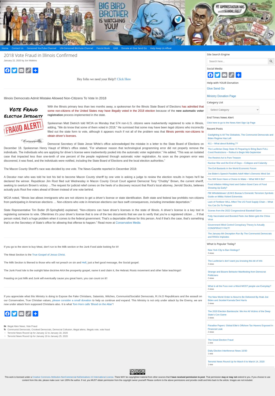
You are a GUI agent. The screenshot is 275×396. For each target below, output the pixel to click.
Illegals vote (93, 329)
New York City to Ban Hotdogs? (224, 250)
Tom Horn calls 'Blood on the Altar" (93, 304)
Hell (84, 262)
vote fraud (105, 329)
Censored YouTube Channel (41, 48)
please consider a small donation (71, 300)
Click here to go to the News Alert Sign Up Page (231, 122)
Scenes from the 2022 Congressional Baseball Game (234, 210)
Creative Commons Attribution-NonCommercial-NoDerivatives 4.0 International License (72, 377)
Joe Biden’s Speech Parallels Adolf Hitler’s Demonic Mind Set (239, 173)
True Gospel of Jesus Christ (48, 254)
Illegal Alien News (16, 326)
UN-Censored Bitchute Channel (76, 48)
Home (5, 48)
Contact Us (17, 48)
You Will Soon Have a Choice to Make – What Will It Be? (236, 179)
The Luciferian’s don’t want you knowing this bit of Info (235, 261)
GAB (115, 48)
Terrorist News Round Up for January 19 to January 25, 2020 (38, 336)
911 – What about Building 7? (223, 143)
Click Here (124, 79)
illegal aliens (79, 329)
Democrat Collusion (62, 329)
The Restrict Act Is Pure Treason (224, 157)
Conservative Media (128, 222)
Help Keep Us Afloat (161, 48)
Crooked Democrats (41, 329)
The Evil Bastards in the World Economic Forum (232, 168)
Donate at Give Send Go (134, 48)
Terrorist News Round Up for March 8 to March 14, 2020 (236, 361)
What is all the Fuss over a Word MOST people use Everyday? (239, 286)
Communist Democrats (19, 329)
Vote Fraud (31, 326)
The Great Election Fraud (220, 340)
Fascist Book (103, 48)
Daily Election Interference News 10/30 (227, 350)
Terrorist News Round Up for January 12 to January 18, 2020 (38, 333)
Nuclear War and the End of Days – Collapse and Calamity (237, 163)
